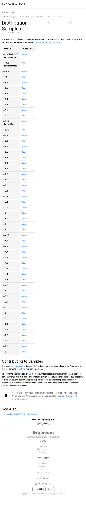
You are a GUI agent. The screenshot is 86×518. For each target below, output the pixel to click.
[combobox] (58, 22)
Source (24, 54)
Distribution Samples (55, 17)
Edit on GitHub (39, 489)
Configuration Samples (38, 17)
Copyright (43, 452)
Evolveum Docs (13, 4)
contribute (21, 369)
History (50, 489)
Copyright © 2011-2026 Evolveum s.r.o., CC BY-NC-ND (43, 493)
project (49, 42)
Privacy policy (43, 472)
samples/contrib (18, 366)
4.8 (28, 17)
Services (43, 463)
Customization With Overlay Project (22, 414)
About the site (43, 449)
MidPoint (5, 17)
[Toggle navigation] (80, 4)
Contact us (43, 469)
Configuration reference (17, 17)
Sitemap (43, 446)
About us (43, 466)
